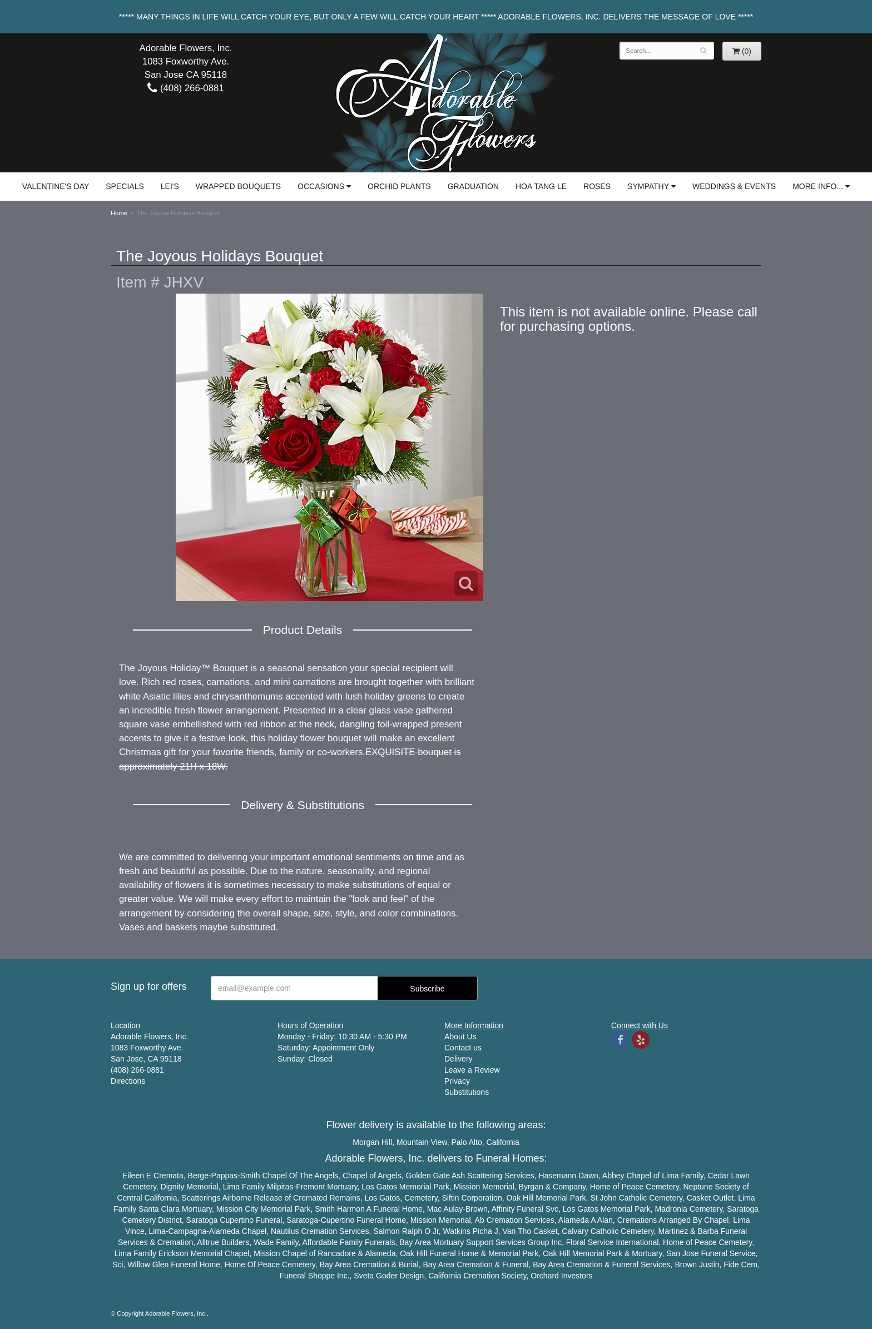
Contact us (463, 1047)
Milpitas (280, 1186)
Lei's (170, 186)
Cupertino (237, 1220)
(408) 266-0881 (185, 88)
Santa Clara (159, 1208)
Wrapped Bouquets (238, 186)
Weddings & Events (734, 186)
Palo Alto (467, 1142)
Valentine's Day (55, 186)
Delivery (458, 1058)
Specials (124, 186)
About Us (460, 1036)
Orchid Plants (399, 186)
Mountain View (422, 1142)
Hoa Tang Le (541, 186)
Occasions (321, 186)
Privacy (457, 1081)
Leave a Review (472, 1069)
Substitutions (466, 1092)
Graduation (473, 186)
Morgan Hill (372, 1142)
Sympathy (648, 186)
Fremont (310, 1186)
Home (119, 213)
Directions (128, 1081)
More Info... (817, 186)
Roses (597, 186)
